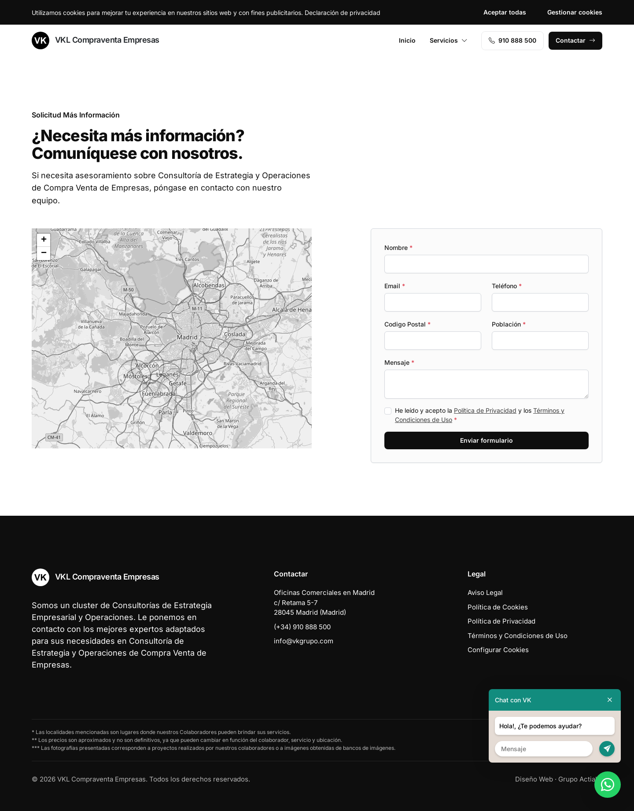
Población (509, 324)
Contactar (575, 40)
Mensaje (399, 362)
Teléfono (507, 286)
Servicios (449, 40)
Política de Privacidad (485, 410)
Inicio (407, 40)
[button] (209, 287)
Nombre (398, 247)
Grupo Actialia (580, 779)
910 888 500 (512, 40)
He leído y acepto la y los (479, 415)
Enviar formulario (486, 440)
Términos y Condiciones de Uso (518, 635)
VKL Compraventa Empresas (95, 40)
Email (394, 286)
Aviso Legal (485, 592)
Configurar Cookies (498, 650)
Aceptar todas (504, 12)
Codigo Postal (407, 324)
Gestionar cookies (574, 12)
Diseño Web (534, 779)
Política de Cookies (498, 607)
